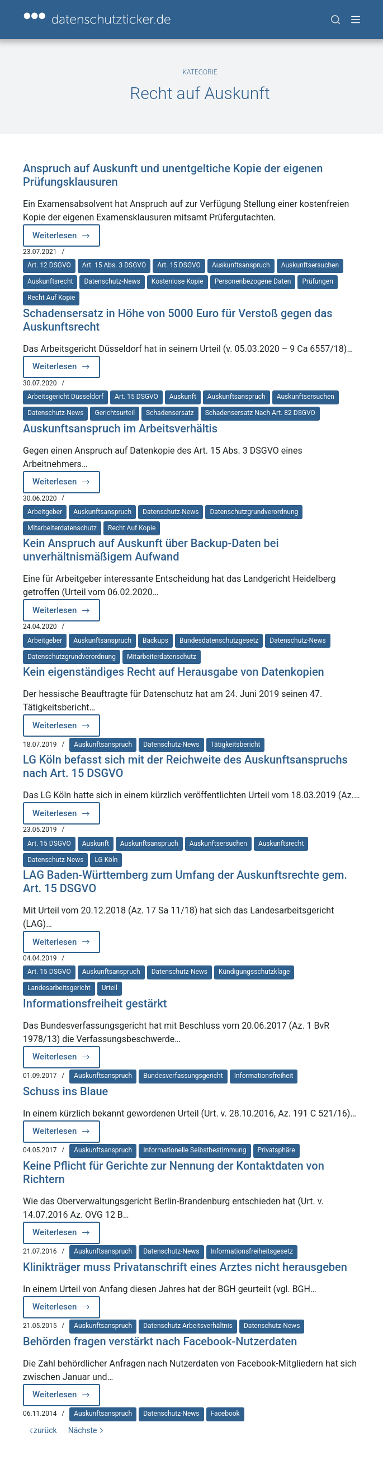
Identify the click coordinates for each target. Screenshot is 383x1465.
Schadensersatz (170, 413)
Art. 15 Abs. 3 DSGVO (114, 265)
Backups (155, 640)
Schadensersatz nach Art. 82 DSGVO (260, 413)
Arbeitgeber (44, 512)
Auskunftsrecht (50, 281)
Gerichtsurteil (114, 413)
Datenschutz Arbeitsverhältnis (188, 1326)
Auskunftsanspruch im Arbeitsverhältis (120, 428)
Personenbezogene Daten (253, 281)
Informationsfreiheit (264, 1076)
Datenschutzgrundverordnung (254, 512)
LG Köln (105, 860)
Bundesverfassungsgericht (183, 1076)
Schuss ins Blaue (65, 1091)
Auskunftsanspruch (241, 265)
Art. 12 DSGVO (49, 265)
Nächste (86, 1430)
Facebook (225, 1413)
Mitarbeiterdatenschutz (62, 528)
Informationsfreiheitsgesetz (252, 1251)
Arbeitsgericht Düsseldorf (65, 397)
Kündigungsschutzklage (254, 972)
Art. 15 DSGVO (179, 265)
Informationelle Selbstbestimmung (194, 1150)
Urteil (109, 988)
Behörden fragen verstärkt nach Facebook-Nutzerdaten (160, 1341)
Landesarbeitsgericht (59, 988)
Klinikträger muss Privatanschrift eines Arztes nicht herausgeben (185, 1267)
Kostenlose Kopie (178, 281)
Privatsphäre (276, 1150)
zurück (43, 1430)
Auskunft (182, 397)
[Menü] (355, 19)
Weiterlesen (66, 238)
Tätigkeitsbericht (236, 744)
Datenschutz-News (112, 281)
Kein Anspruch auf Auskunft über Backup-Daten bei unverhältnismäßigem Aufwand (151, 549)
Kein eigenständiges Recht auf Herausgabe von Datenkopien (173, 672)
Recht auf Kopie (51, 298)
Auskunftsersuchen (310, 265)
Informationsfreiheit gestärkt (95, 1003)
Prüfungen (317, 281)
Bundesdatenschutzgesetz (218, 640)
